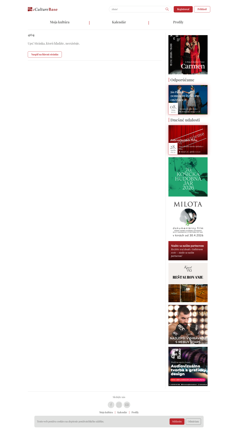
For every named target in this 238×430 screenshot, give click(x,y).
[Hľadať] (167, 9)
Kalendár (119, 22)
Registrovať (183, 9)
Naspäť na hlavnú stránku (44, 54)
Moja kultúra (59, 22)
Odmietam (193, 421)
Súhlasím (177, 421)
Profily (178, 22)
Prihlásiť (202, 9)
